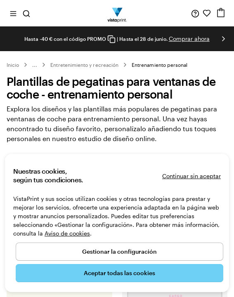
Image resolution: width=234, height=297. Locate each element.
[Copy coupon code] (111, 39)
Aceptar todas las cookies (119, 272)
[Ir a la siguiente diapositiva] (223, 39)
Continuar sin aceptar (191, 175)
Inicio (13, 65)
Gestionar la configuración (119, 251)
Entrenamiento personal (159, 65)
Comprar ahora (189, 38)
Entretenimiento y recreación (84, 65)
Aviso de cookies (67, 233)
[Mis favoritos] (207, 13)
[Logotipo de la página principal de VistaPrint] (117, 13)
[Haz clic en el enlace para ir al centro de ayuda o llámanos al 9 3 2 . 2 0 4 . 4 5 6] (195, 13)
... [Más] (34, 64)
